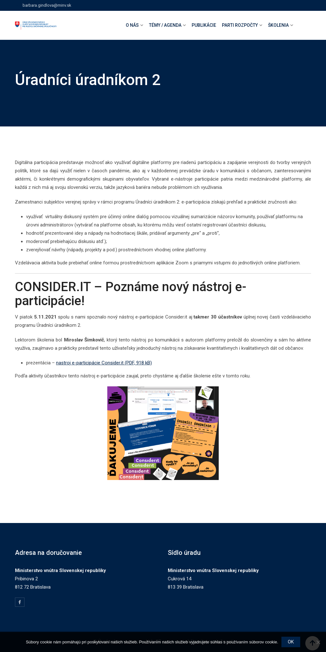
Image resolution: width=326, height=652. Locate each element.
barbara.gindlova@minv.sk (47, 5)
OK (291, 642)
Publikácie (204, 25)
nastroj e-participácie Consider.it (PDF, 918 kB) (104, 363)
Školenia (278, 25)
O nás (132, 25)
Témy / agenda (165, 25)
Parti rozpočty (240, 25)
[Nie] (318, 642)
